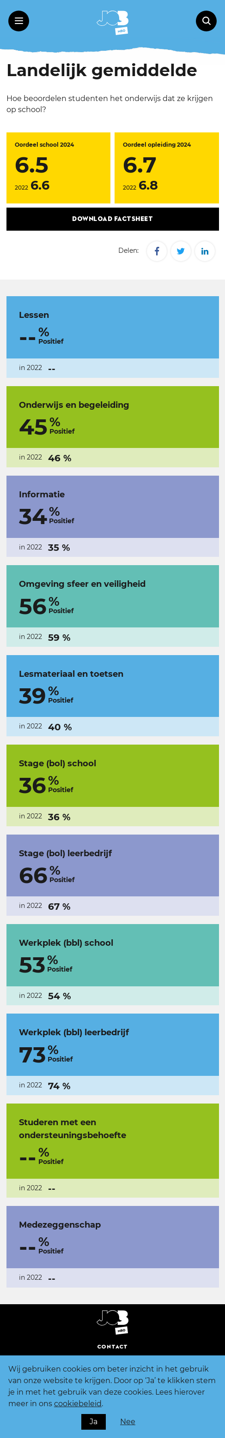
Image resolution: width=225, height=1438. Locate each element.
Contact (112, 1347)
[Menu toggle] (18, 21)
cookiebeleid (78, 1403)
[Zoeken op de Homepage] (206, 21)
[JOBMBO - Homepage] (112, 23)
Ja (93, 1421)
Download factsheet (112, 219)
